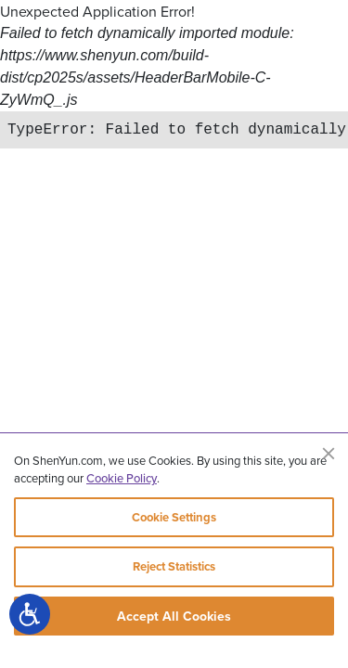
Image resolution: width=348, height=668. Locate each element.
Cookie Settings (174, 517)
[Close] (328, 453)
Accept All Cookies (174, 616)
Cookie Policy (121, 477)
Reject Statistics (174, 566)
